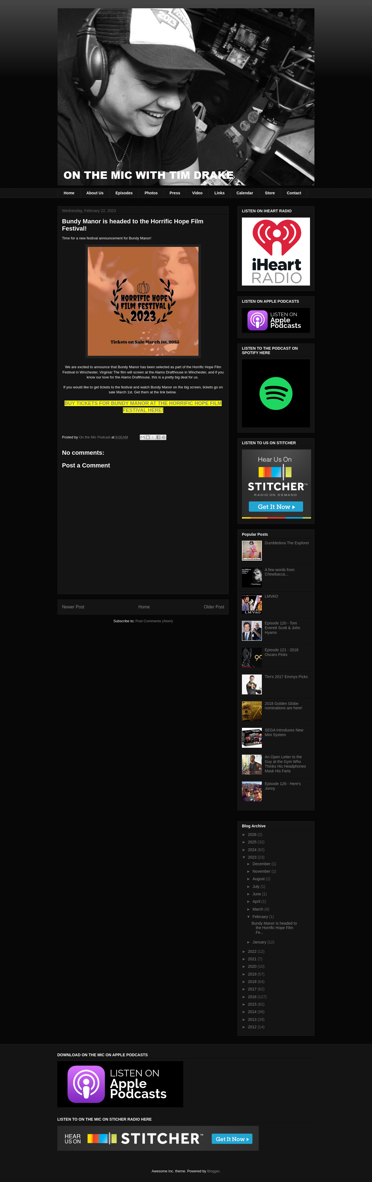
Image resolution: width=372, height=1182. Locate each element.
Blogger (213, 1171)
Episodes (124, 193)
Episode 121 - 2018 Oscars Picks (281, 652)
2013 (253, 1019)
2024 (253, 850)
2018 (253, 981)
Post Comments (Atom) (154, 621)
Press (175, 193)
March (258, 909)
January (259, 942)
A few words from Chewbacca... (279, 572)
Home (69, 193)
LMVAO (271, 596)
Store (270, 193)
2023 (253, 857)
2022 (253, 951)
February (260, 916)
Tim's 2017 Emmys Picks (286, 676)
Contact (294, 193)
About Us (95, 193)
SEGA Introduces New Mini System (284, 732)
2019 (253, 974)
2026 (253, 834)
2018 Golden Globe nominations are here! (283, 705)
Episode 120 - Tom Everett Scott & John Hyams (282, 628)
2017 (253, 989)
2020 (253, 966)
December (261, 864)
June (257, 894)
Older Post (214, 607)
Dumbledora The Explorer (287, 543)
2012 (253, 1027)
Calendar (244, 193)
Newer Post (73, 607)
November (261, 871)
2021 (253, 959)
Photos (150, 193)
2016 (253, 997)
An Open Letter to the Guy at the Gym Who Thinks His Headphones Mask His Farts (285, 764)
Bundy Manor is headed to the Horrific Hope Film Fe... (274, 928)
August (258, 879)
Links (220, 193)
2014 (253, 1012)
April (256, 901)
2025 (253, 842)
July (256, 886)
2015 (253, 1004)
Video (197, 193)
